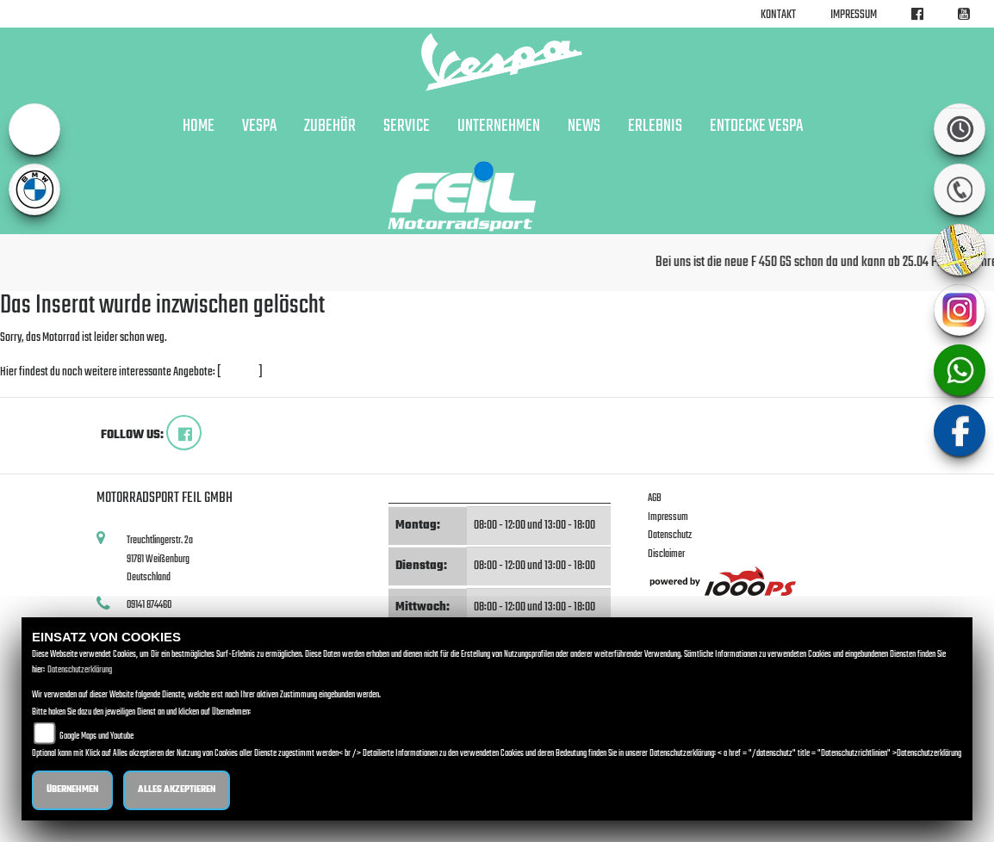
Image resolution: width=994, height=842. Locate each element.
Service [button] (406, 126)
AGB (655, 498)
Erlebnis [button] (655, 126)
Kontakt (778, 15)
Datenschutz (670, 535)
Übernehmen (72, 790)
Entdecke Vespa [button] (756, 126)
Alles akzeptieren (176, 790)
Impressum (853, 15)
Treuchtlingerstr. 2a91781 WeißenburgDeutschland (160, 558)
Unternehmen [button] (498, 126)
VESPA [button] (259, 126)
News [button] (584, 126)
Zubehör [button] (330, 126)
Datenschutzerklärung (79, 670)
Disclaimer (666, 554)
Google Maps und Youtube (96, 736)
